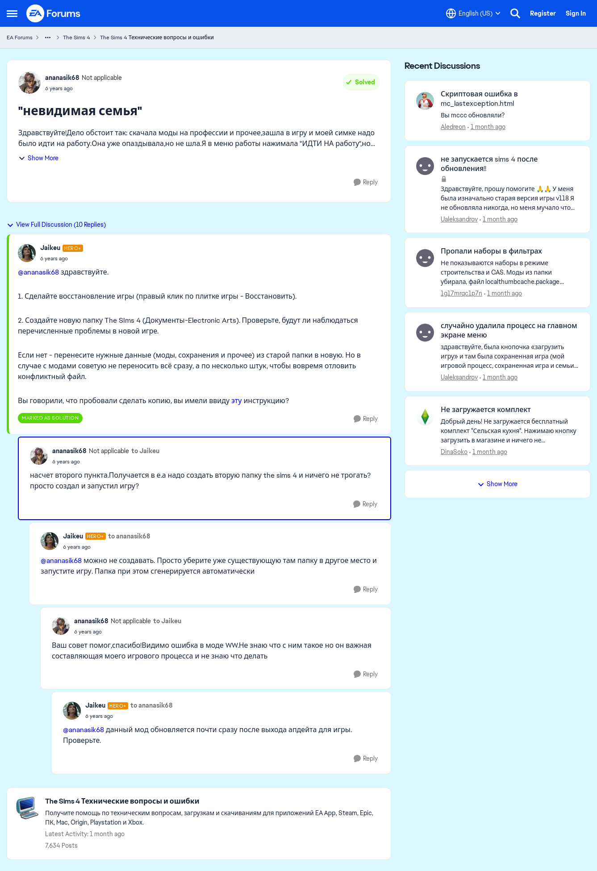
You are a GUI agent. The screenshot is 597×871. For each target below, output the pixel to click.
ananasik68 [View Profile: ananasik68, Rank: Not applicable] (62, 78)
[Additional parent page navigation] (47, 37)
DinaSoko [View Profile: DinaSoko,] (454, 451)
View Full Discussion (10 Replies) (56, 225)
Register (543, 13)
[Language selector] (473, 13)
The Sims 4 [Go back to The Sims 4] (76, 37)
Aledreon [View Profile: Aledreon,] (453, 127)
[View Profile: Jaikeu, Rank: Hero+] (27, 253)
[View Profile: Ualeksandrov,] (425, 166)
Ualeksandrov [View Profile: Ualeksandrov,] (459, 219)
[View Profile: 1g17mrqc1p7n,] (425, 258)
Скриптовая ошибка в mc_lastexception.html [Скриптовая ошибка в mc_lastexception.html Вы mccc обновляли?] (479, 99)
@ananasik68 (38, 272)
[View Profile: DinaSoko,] (425, 416)
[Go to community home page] (53, 13)
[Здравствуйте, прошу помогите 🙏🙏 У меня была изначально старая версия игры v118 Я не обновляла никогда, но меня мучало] (510, 198)
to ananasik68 (129, 536)
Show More (38, 158)
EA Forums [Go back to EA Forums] (20, 37)
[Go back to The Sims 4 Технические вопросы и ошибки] (213, 801)
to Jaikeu (145, 451)
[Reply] (366, 182)
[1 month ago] (486, 127)
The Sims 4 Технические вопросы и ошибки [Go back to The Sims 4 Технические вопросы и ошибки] (157, 37)
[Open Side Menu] (12, 13)
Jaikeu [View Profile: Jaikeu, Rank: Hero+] (50, 248)
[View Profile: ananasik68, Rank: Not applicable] (29, 82)
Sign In (576, 13)
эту (236, 400)
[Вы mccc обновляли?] (510, 115)
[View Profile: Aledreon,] (425, 101)
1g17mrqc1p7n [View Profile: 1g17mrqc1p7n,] (461, 293)
